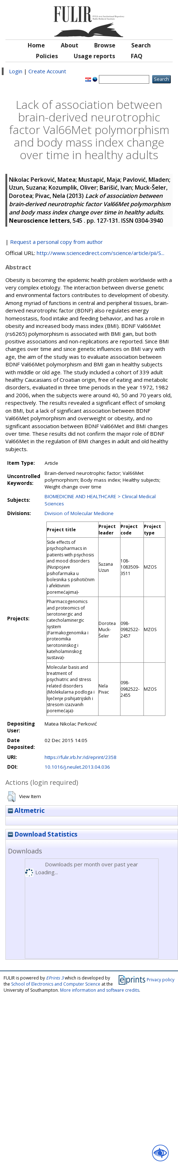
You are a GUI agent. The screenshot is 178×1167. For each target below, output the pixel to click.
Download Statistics (42, 834)
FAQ (136, 56)
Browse (104, 45)
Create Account (47, 71)
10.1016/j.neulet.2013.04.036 (77, 767)
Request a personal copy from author (56, 241)
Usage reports (94, 56)
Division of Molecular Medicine (79, 513)
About (69, 45)
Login (15, 71)
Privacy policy (160, 979)
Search (141, 45)
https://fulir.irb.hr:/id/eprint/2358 (81, 757)
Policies (47, 56)
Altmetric (26, 810)
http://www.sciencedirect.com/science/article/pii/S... (100, 252)
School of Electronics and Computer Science (55, 984)
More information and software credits (99, 990)
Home (36, 45)
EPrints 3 (55, 978)
